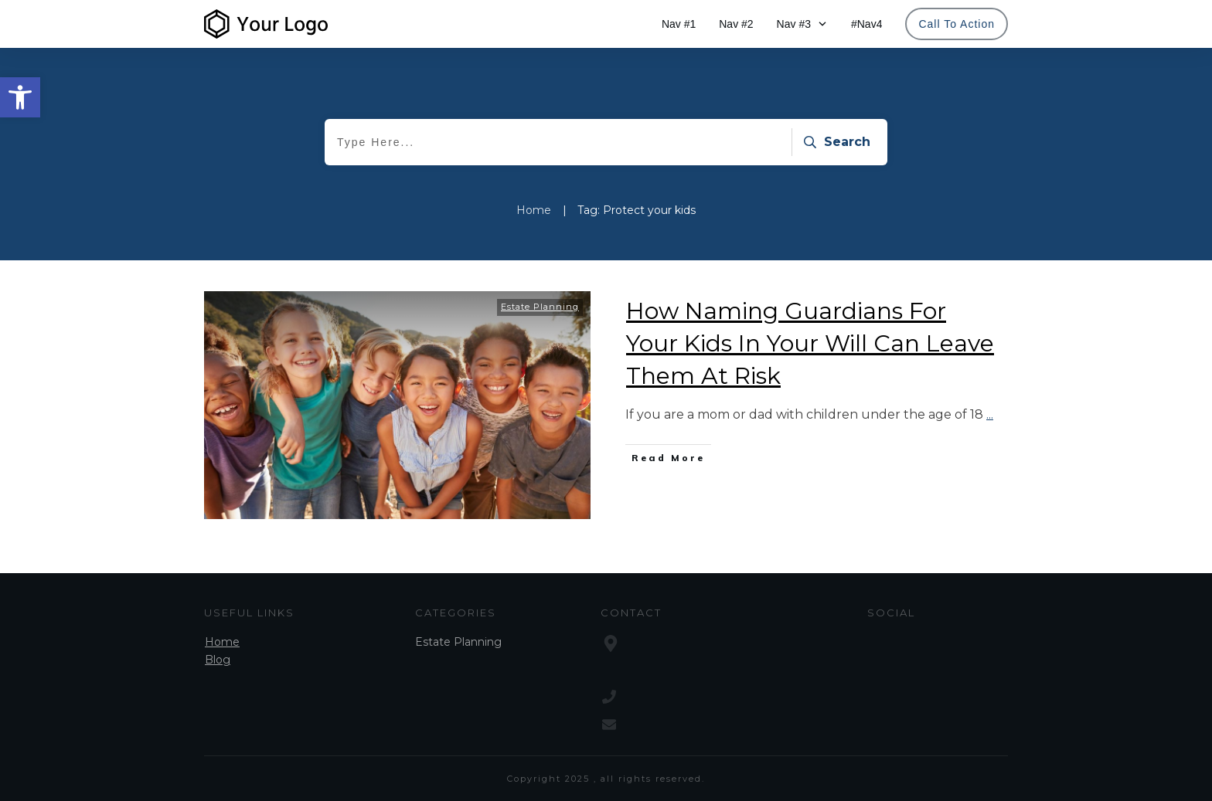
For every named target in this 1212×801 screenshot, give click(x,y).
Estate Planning (540, 306)
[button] (20, 97)
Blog (217, 660)
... (989, 414)
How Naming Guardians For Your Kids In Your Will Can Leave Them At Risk (810, 343)
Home (222, 642)
